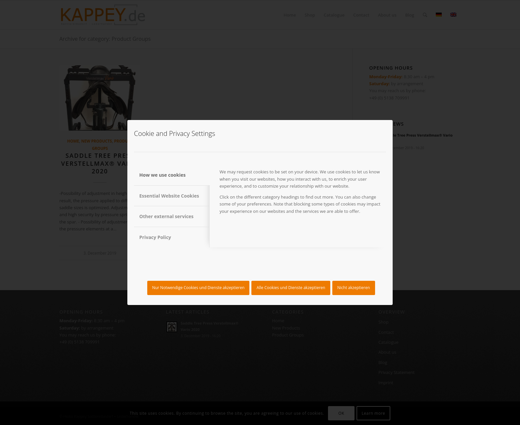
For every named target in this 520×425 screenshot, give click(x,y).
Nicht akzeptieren (353, 287)
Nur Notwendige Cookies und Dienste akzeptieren (198, 287)
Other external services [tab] (166, 216)
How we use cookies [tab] (162, 175)
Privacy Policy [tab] (155, 237)
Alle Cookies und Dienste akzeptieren (291, 287)
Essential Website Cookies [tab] (169, 196)
